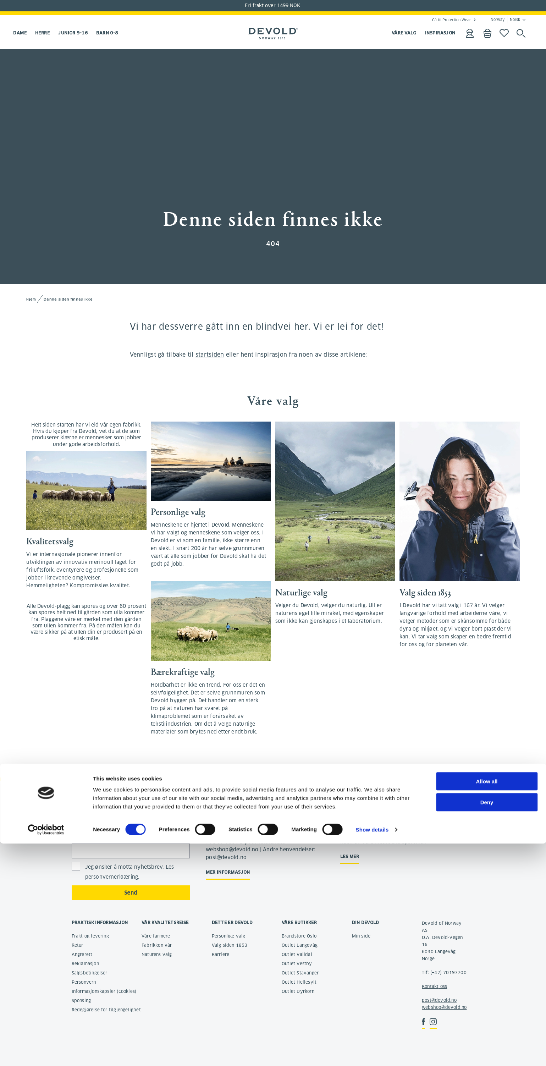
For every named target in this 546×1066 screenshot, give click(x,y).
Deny (486, 1025)
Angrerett (82, 954)
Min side (361, 936)
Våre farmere (156, 936)
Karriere (221, 954)
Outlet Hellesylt (299, 982)
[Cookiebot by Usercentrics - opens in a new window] (46, 1052)
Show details (372, 1052)
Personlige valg (229, 936)
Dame (20, 33)
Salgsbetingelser (89, 973)
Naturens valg (157, 954)
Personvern (84, 982)
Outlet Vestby (297, 963)
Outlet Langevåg (300, 945)
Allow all (487, 1004)
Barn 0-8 (107, 33)
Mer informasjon (228, 872)
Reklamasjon (85, 963)
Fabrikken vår (157, 945)
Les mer (349, 856)
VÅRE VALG (404, 33)
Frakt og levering (90, 936)
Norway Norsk (505, 19)
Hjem (31, 299)
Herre (42, 33)
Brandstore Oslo (299, 936)
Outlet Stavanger (300, 973)
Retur (77, 945)
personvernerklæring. (112, 877)
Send (130, 893)
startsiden (209, 354)
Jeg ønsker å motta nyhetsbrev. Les (129, 872)
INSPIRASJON (440, 33)
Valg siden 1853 (230, 945)
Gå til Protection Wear (451, 20)
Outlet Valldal (297, 954)
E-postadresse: (90, 835)
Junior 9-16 (73, 33)
